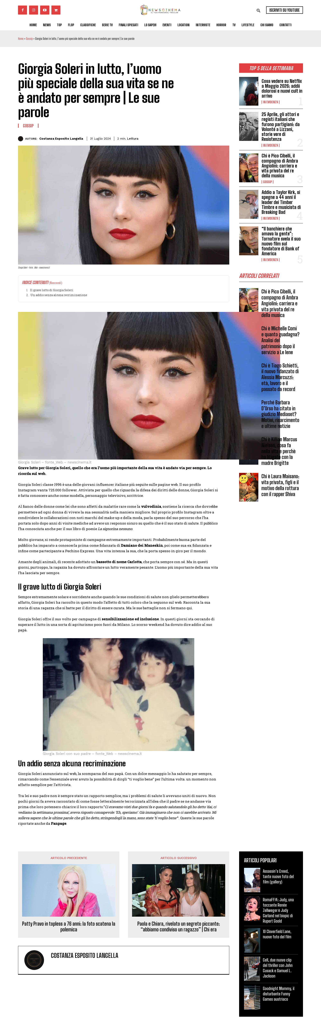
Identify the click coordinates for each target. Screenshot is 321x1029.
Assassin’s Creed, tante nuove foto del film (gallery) (278, 876)
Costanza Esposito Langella (61, 138)
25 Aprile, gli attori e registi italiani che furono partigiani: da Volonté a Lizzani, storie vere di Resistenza (281, 127)
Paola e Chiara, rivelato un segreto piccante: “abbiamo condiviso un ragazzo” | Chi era (178, 927)
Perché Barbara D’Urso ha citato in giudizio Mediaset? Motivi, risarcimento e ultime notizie (280, 415)
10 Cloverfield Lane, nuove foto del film (277, 934)
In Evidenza (270, 102)
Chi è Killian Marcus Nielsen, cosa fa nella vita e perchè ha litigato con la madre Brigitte (279, 452)
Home (21, 38)
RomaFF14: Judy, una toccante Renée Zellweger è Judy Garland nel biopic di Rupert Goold (278, 910)
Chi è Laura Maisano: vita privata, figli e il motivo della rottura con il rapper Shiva (280, 486)
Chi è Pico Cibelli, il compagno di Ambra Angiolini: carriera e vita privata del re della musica (280, 165)
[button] (258, 11)
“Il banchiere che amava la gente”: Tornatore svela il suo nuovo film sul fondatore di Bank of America (281, 241)
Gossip (29, 38)
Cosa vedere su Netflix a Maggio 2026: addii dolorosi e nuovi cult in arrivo (282, 88)
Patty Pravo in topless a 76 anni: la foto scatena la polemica (68, 927)
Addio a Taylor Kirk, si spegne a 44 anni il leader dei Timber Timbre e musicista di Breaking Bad (281, 202)
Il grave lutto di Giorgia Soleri (51, 290)
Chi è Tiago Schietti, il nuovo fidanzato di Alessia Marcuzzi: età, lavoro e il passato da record (280, 378)
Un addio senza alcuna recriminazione (59, 295)
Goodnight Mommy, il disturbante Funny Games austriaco (278, 994)
